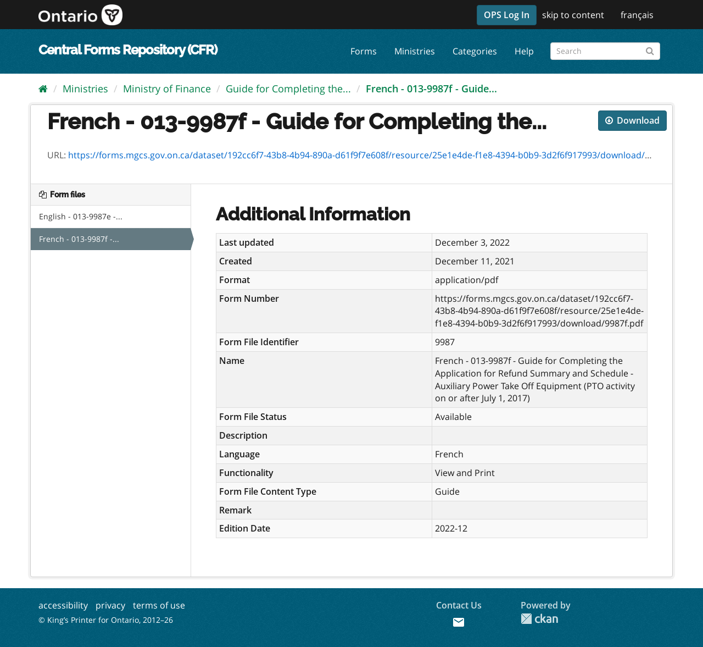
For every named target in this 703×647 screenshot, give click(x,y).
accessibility (63, 605)
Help (524, 51)
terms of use (159, 605)
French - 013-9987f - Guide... (431, 88)
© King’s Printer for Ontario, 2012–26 (105, 620)
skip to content (573, 15)
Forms (363, 51)
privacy (110, 605)
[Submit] (650, 49)
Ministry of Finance (167, 88)
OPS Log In (506, 15)
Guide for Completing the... (288, 88)
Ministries (414, 51)
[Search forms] (605, 51)
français (637, 15)
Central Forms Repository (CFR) (127, 50)
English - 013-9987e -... (80, 216)
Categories (475, 51)
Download (632, 120)
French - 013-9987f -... (79, 239)
